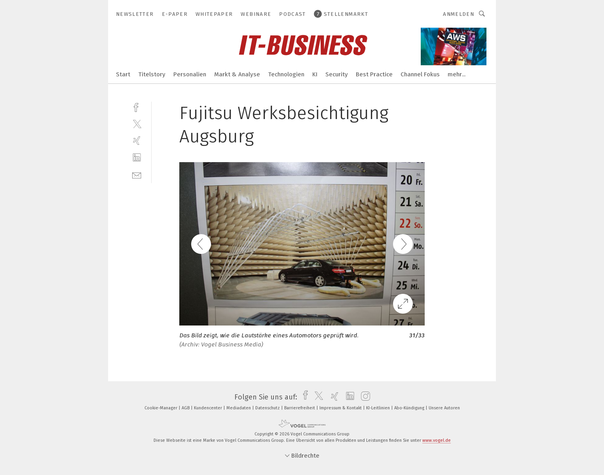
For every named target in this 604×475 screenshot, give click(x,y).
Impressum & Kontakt (341, 408)
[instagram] (363, 397)
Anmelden (458, 14)
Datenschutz (268, 408)
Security (336, 74)
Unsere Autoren (444, 408)
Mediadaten (239, 408)
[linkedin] (137, 158)
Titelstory (151, 74)
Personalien (189, 74)
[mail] (137, 175)
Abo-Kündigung (409, 408)
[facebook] (137, 107)
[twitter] (137, 124)
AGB (186, 408)
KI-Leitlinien (378, 408)
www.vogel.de (436, 440)
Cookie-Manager (161, 408)
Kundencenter (208, 408)
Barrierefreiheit (300, 408)
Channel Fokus (420, 74)
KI (314, 74)
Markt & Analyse (237, 74)
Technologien (286, 74)
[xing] (137, 141)
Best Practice (374, 74)
